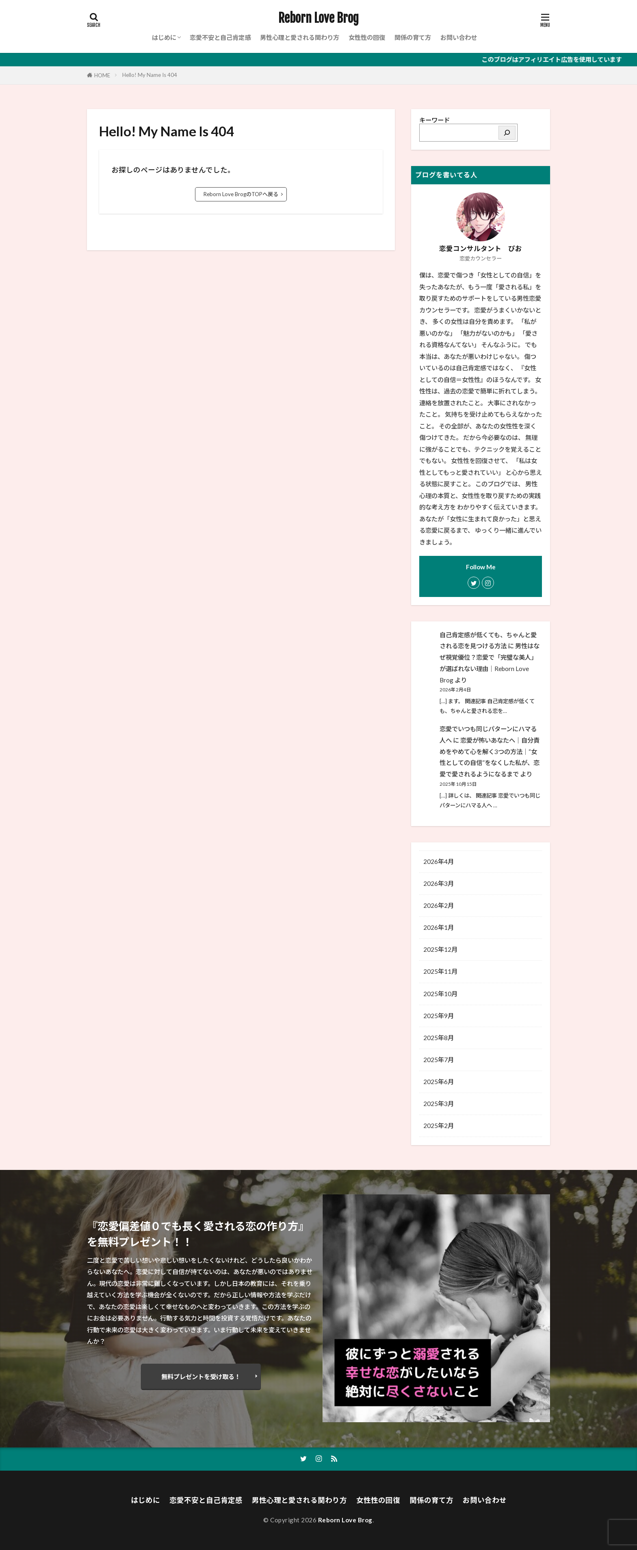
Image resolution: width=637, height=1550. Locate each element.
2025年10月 (440, 993)
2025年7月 (438, 1059)
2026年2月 (438, 905)
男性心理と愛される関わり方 (299, 37)
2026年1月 (438, 927)
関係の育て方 (412, 37)
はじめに (164, 37)
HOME (102, 75)
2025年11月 (440, 971)
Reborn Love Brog (318, 18)
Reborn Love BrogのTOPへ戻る (241, 194)
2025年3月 (438, 1103)
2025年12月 (440, 949)
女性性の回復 (367, 37)
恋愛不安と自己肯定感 (220, 37)
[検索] (507, 133)
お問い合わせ (458, 37)
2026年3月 (438, 883)
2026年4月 (438, 861)
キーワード (434, 120)
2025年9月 (438, 1015)
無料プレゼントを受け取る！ (200, 1376)
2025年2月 (438, 1125)
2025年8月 (438, 1037)
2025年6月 (438, 1081)
